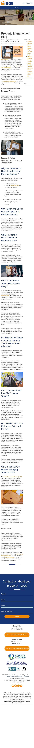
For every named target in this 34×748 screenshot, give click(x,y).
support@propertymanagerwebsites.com (14, 701)
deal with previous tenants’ (9, 81)
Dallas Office (17, 626)
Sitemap (26, 676)
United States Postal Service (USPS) (13, 477)
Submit (17, 616)
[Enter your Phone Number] (17, 605)
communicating (5, 295)
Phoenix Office (17, 640)
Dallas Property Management (18, 635)
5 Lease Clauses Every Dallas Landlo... (30, 45)
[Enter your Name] (17, 594)
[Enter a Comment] (17, 611)
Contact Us (19, 676)
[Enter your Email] (17, 599)
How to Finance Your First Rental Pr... (30, 73)
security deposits (15, 185)
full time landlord (9, 557)
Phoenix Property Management (18, 648)
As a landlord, (4, 59)
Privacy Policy (10, 676)
